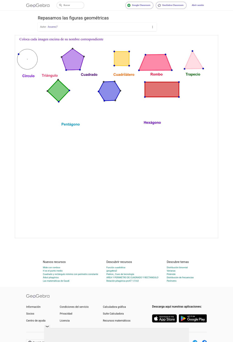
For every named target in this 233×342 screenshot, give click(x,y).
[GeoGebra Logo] (37, 5)
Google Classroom (138, 5)
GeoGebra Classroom (171, 5)
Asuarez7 (53, 26)
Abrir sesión (198, 5)
